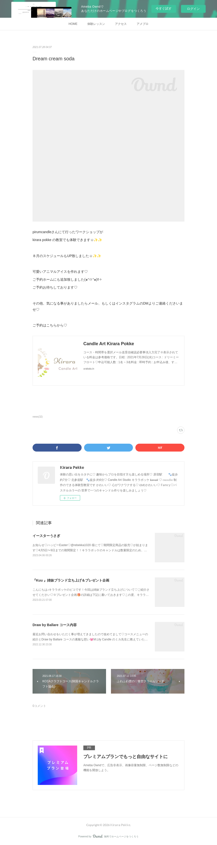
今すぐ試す (164, 8)
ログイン (193, 9)
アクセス (121, 24)
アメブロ (142, 24)
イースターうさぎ (46, 536)
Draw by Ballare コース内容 (55, 625)
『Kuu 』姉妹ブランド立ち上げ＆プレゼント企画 (71, 580)
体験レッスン (96, 24)
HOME (73, 24)
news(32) (38, 416)
